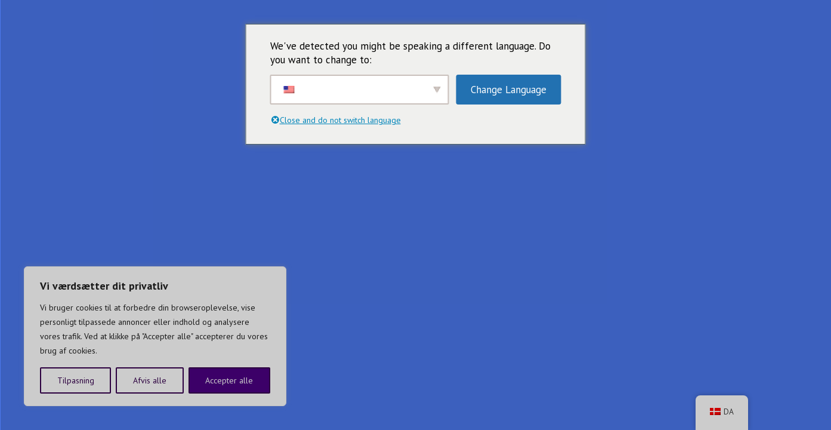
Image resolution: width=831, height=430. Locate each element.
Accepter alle (229, 380)
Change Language (508, 89)
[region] (155, 336)
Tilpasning (75, 380)
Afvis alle (149, 380)
